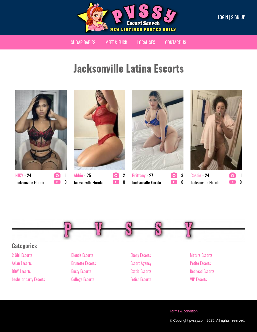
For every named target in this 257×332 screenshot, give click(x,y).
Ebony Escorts (141, 255)
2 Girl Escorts (22, 255)
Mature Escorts (201, 255)
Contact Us (175, 42)
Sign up (238, 17)
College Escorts (82, 279)
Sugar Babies (83, 42)
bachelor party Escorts (28, 279)
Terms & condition (184, 311)
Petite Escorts (200, 263)
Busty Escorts (81, 271)
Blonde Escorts (82, 255)
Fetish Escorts (141, 279)
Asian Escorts (22, 263)
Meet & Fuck (116, 42)
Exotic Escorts (141, 271)
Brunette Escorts (83, 263)
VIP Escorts (198, 279)
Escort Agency (141, 263)
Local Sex (146, 42)
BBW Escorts (21, 271)
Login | (224, 17)
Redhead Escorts (202, 271)
